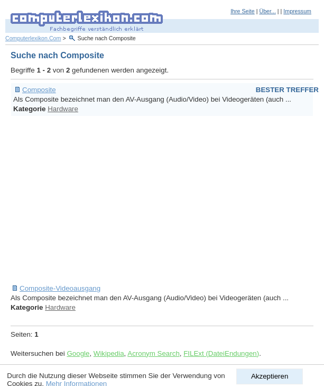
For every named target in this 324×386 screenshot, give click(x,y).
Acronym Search (153, 353)
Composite (39, 90)
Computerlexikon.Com (33, 38)
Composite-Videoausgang (60, 288)
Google (78, 353)
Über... (267, 11)
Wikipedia (109, 353)
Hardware (63, 109)
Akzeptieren (269, 376)
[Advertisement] (167, 200)
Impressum (297, 11)
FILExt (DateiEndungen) (221, 353)
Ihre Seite (242, 11)
